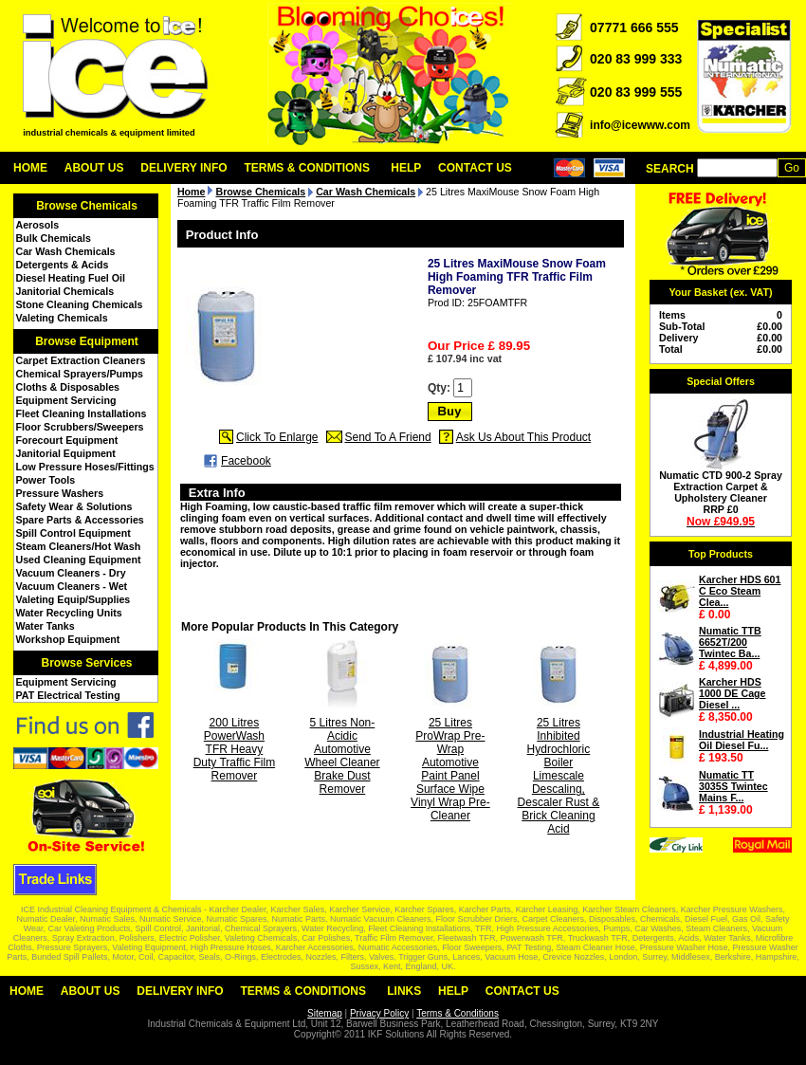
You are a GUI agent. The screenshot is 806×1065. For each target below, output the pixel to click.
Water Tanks (45, 626)
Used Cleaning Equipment (78, 559)
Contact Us (475, 167)
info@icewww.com (640, 125)
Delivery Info (183, 167)
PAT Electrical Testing (68, 695)
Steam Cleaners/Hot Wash (78, 546)
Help (406, 167)
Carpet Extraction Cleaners (81, 360)
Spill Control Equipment (73, 533)
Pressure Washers (60, 493)
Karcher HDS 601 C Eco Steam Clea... (739, 591)
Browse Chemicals (86, 205)
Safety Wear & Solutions (74, 506)
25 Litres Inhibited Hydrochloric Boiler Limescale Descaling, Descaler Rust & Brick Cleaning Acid (559, 775)
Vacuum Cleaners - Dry (71, 572)
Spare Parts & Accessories (80, 519)
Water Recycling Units (69, 612)
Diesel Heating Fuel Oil (70, 278)
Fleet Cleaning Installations (81, 413)
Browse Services (86, 663)
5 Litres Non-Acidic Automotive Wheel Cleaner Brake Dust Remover (341, 756)
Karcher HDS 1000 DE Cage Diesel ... (732, 693)
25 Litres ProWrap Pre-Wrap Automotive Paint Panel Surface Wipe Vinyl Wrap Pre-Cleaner (450, 769)
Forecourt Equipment (67, 440)
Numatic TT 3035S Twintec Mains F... (733, 786)
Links (404, 991)
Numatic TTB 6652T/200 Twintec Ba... (730, 642)
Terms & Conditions (307, 167)
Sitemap (324, 1013)
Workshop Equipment (68, 639)
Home (30, 167)
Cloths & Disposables (68, 387)
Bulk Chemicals (53, 238)
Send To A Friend (388, 437)
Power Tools (46, 480)
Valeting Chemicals (62, 317)
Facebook (246, 461)
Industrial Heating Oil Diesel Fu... (741, 739)
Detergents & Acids (62, 264)
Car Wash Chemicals (66, 251)
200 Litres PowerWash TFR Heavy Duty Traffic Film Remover (234, 749)
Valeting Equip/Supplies (73, 599)
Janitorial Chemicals (65, 291)
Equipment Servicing (66, 400)
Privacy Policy (379, 1013)
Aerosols (38, 224)
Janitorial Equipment (66, 453)
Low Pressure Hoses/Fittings (85, 466)
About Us (94, 167)
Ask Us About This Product (524, 437)
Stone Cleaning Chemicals (79, 304)
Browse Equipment (86, 341)
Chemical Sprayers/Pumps (79, 373)
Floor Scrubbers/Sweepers (80, 426)
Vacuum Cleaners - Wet (72, 586)
